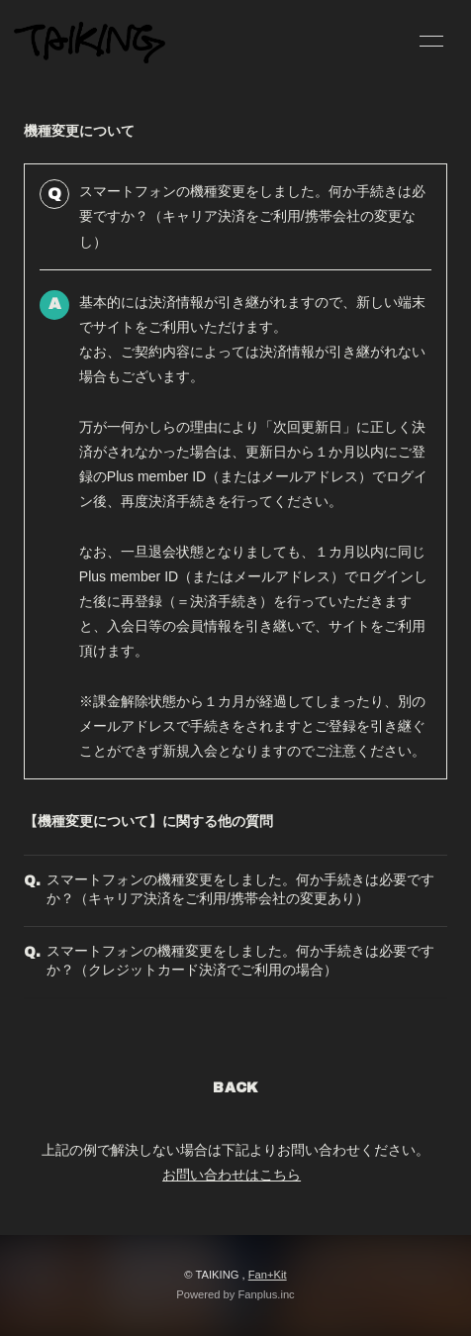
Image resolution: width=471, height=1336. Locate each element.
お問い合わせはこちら (231, 1174)
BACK (235, 1087)
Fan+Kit (267, 1275)
